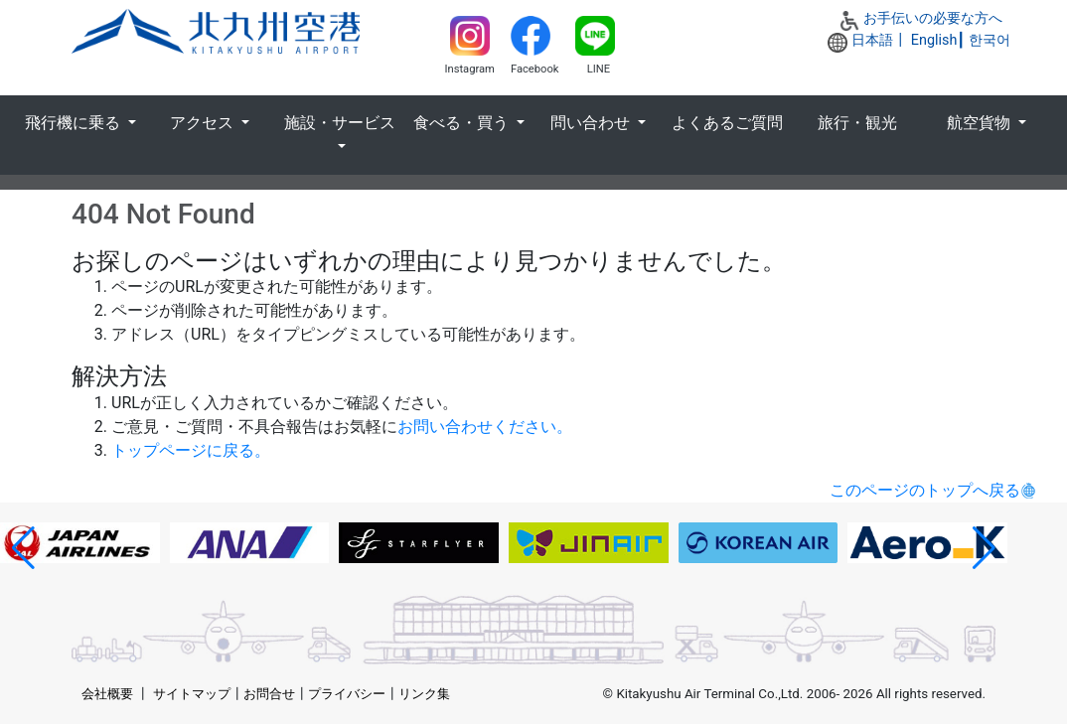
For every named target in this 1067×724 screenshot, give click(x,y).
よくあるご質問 (727, 122)
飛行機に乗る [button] (74, 122)
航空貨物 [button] (980, 122)
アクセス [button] (203, 122)
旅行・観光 (857, 122)
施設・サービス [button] (339, 122)
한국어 (989, 40)
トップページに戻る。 (190, 450)
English (934, 40)
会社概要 (107, 693)
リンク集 (424, 693)
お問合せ (269, 693)
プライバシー (346, 693)
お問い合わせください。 (484, 426)
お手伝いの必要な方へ (932, 18)
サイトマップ (191, 693)
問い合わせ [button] (592, 122)
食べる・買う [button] (463, 122)
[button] (23, 548)
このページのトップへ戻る (925, 490)
